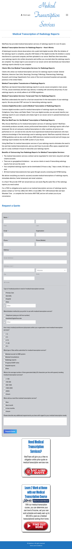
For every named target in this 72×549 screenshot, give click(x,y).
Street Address (8, 258)
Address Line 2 (8, 267)
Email (6, 231)
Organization (40, 231)
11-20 (7, 345)
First (5, 226)
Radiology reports (10, 361)
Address (7, 250)
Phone (6, 241)
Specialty (8, 297)
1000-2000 (9, 390)
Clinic (7, 303)
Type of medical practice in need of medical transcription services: (24, 290)
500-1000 (9, 387)
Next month (9, 407)
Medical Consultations (12, 359)
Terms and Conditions (36, 547)
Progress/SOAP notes (12, 364)
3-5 (7, 339)
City (5, 275)
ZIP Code (6, 284)
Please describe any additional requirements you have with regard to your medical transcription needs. (35, 417)
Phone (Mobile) (40, 241)
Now (7, 404)
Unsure (8, 396)
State (37, 275)
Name (6, 217)
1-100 (7, 380)
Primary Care (10, 294)
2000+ (8, 393)
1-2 (7, 336)
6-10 (7, 342)
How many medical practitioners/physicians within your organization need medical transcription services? (33, 331)
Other (7, 370)
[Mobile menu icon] (67, 15)
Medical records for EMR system (15, 356)
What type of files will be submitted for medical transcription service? (25, 352)
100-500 (8, 383)
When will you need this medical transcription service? (20, 400)
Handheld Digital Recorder (14, 320)
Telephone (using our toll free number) (18, 317)
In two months (10, 410)
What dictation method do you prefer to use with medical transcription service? (28, 313)
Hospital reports (10, 367)
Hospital (8, 300)
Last (37, 226)
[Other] (21, 307)
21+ (7, 348)
